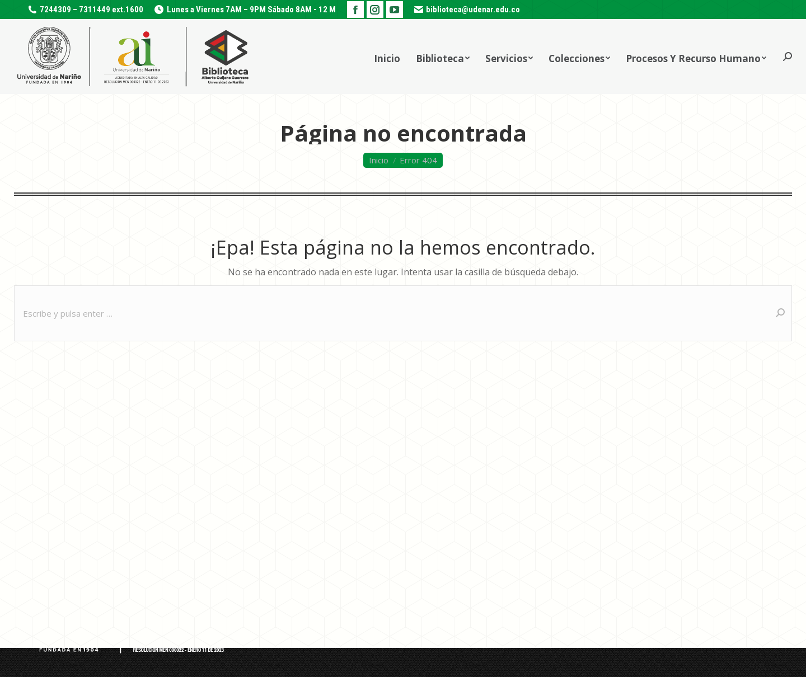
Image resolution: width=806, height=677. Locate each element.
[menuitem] (387, 56)
